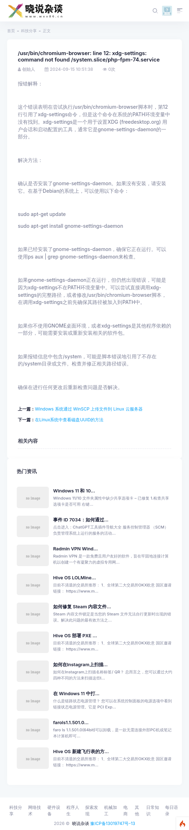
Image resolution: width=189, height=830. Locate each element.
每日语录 (171, 810)
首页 (11, 30)
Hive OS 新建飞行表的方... (81, 751)
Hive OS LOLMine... (74, 577)
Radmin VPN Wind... (75, 548)
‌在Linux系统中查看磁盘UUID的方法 (69, 419)
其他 (137, 810)
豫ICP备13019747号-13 (112, 823)
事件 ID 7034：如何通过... (80, 519)
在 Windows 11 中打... (76, 693)
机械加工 (110, 810)
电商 (125, 810)
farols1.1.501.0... (70, 722)
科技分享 (29, 30)
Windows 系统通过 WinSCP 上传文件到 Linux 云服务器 (89, 409)
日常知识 (152, 810)
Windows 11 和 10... (74, 490)
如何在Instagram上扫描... (80, 664)
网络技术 (34, 810)
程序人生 (72, 810)
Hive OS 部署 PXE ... (75, 635)
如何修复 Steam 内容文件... (82, 606)
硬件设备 (53, 810)
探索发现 (91, 810)
